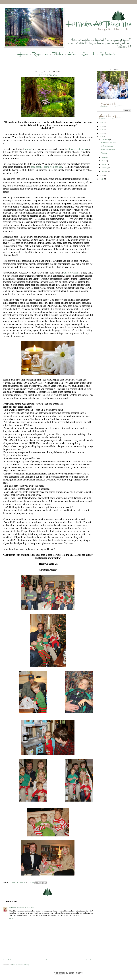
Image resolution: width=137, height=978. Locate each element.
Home (48, 960)
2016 (101, 130)
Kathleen (12, 908)
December (105, 140)
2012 (101, 179)
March (104, 164)
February (105, 168)
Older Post (89, 960)
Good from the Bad (108, 149)
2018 (101, 123)
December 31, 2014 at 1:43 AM (27, 908)
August (104, 157)
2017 (101, 126)
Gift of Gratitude (71, 272)
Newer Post (7, 960)
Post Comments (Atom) (20, 965)
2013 (101, 175)
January (105, 171)
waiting (28, 149)
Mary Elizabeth (19, 882)
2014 (101, 137)
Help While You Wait (108, 143)
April (104, 161)
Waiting (104, 153)
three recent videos (78, 149)
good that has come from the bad (46, 167)
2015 (101, 133)
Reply (11, 918)
